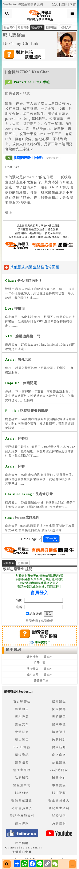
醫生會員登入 (59, 800)
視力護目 (22, 739)
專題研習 (59, 716)
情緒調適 (59, 732)
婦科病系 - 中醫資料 (40, 674)
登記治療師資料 (22, 815)
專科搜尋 (22, 716)
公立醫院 (59, 762)
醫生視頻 (59, 793)
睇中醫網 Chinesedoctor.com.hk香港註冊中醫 (24, 847)
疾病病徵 (59, 754)
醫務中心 (59, 777)
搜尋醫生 (59, 701)
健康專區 (59, 724)
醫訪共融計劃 (22, 800)
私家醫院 (22, 777)
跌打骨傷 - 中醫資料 (40, 668)
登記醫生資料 (59, 808)
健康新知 (59, 747)
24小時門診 (59, 770)
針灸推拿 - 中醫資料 (40, 656)
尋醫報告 (23, 27)
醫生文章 (22, 724)
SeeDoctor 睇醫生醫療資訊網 (23, 4)
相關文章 (66, 27)
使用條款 (22, 823)
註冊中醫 (40, 662)
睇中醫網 (13, 649)
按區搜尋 (59, 709)
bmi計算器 (22, 747)
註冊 (64, 4)
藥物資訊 (22, 754)
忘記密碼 (47, 620)
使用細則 (22, 563)
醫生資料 (9, 27)
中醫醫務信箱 (39, 680)
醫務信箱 (22, 762)
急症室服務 (22, 770)
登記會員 (32, 620)
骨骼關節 (22, 732)
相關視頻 (51, 27)
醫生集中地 (22, 785)
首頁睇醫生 (22, 701)
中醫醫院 (59, 785)
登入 (55, 4)
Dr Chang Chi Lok (21, 43)
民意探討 (59, 739)
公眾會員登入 (22, 808)
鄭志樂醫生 (14, 35)
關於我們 (59, 815)
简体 (73, 4)
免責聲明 (59, 823)
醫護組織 (22, 793)
